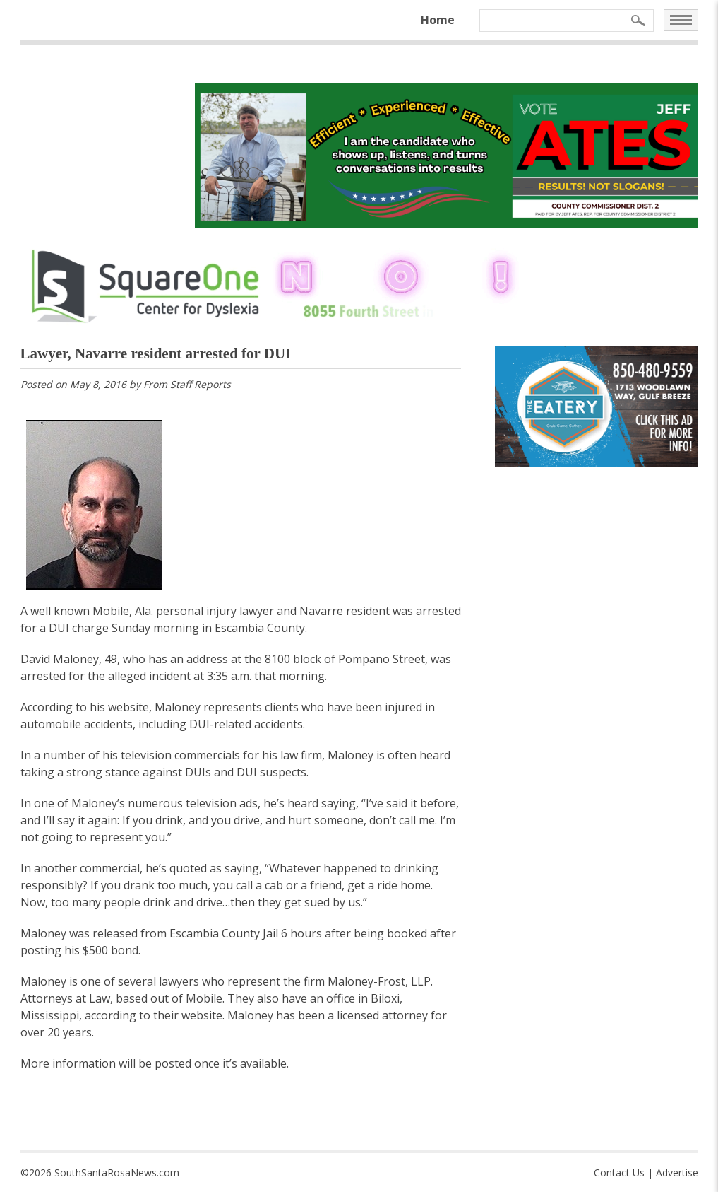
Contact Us (619, 1172)
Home (438, 20)
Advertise (677, 1172)
